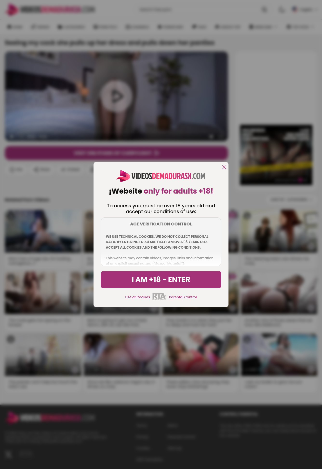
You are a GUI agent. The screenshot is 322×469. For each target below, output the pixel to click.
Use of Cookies (137, 297)
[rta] (159, 299)
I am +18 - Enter (161, 279)
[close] (224, 167)
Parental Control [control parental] (183, 297)
